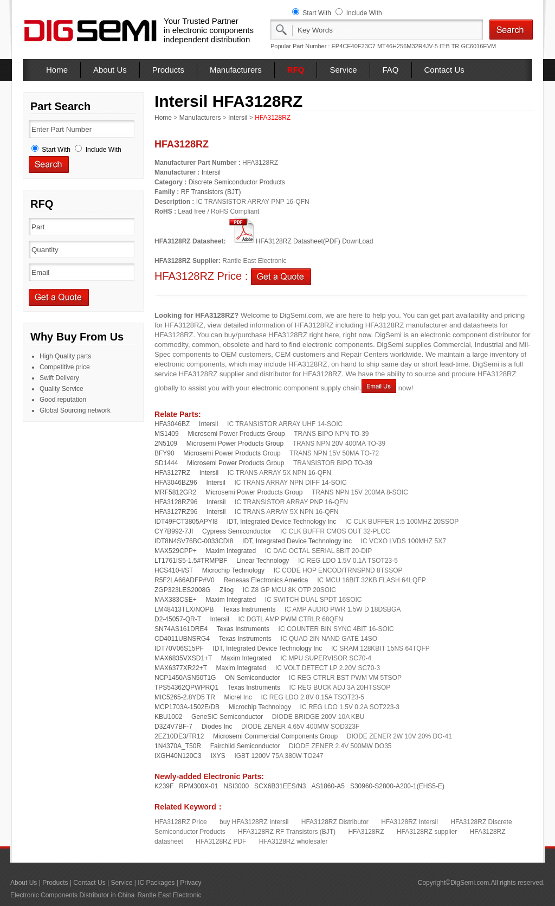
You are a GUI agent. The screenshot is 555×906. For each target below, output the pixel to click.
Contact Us (444, 69)
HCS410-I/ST (173, 570)
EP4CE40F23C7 (354, 46)
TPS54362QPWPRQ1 (186, 687)
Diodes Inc (217, 726)
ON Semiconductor (252, 678)
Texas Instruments (249, 609)
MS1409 (166, 434)
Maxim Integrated (230, 551)
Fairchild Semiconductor (245, 746)
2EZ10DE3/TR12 (179, 736)
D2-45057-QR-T (177, 619)
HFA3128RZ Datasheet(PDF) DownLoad (300, 241)
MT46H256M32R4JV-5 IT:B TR (418, 46)
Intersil (237, 117)
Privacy (190, 882)
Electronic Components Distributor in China (72, 895)
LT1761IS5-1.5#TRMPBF (191, 560)
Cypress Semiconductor (236, 531)
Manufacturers (236, 69)
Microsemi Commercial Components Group (275, 736)
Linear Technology (262, 560)
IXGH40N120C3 (178, 756)
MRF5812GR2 (175, 492)
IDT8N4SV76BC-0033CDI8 (193, 541)
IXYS (217, 756)
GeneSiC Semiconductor (227, 717)
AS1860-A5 (328, 786)
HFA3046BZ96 (175, 482)
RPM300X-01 (198, 786)
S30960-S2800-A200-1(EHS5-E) (397, 786)
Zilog (227, 590)
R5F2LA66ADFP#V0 (184, 580)
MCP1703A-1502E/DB (187, 707)
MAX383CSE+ (175, 599)
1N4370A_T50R (177, 746)
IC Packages (156, 882)
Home (57, 69)
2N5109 (165, 443)
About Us (110, 69)
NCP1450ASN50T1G (185, 678)
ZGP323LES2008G (182, 590)
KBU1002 (168, 717)
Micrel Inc (238, 697)
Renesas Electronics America (265, 580)
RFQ (296, 69)
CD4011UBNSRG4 (182, 638)
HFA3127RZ (172, 473)
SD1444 (166, 463)
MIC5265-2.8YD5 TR (184, 697)
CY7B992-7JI (173, 531)
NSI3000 (236, 786)
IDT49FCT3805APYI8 (186, 521)
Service (343, 69)
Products (168, 69)
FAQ (391, 69)
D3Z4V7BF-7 (173, 726)
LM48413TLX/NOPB (184, 609)
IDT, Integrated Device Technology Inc (281, 521)
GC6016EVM (478, 46)
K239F (163, 786)
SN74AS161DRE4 (181, 629)
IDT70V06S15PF (179, 648)
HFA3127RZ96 (175, 512)
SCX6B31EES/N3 (280, 786)
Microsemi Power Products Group (236, 434)
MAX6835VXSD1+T (183, 658)
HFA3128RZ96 (175, 502)
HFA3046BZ (172, 424)
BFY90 (164, 453)
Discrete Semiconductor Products (237, 182)
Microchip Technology (233, 570)
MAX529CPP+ (175, 551)
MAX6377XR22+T (180, 668)
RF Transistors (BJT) (211, 192)
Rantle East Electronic (169, 895)
